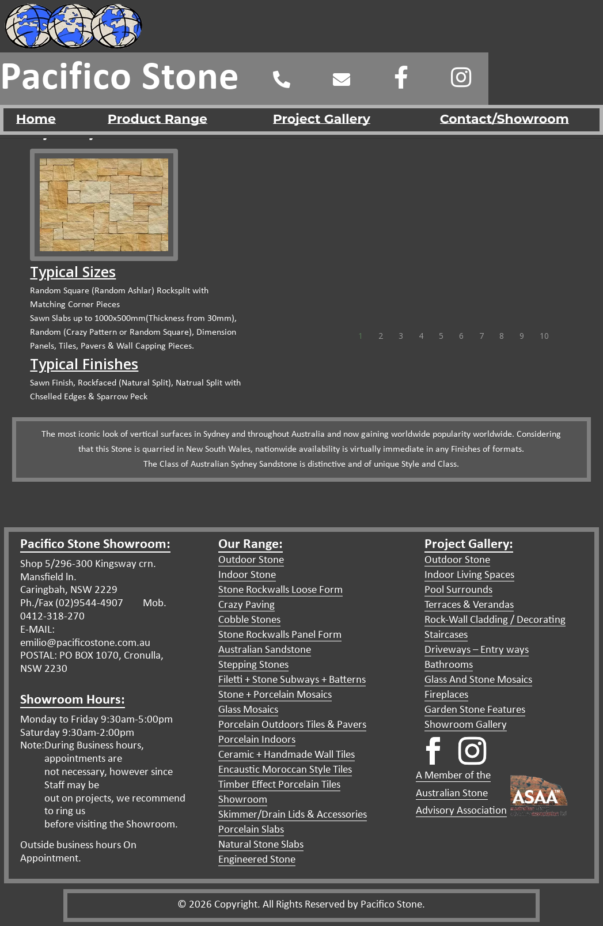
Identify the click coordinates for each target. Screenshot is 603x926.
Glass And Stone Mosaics (478, 680)
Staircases (446, 635)
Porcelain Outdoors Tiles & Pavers (292, 725)
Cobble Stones (249, 620)
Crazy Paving (246, 605)
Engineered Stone (256, 860)
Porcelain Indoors (256, 740)
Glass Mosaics (248, 710)
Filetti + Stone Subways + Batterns (292, 680)
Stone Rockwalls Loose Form (280, 590)
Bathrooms (448, 665)
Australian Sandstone (264, 650)
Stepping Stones (253, 665)
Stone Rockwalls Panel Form (280, 635)
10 (542, 330)
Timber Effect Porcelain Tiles (279, 785)
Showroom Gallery (465, 725)
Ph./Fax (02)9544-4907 (71, 603)
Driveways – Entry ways (476, 650)
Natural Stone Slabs (261, 845)
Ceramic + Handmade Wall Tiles (286, 755)
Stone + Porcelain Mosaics (275, 695)
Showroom (242, 800)
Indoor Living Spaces (469, 575)
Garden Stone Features (474, 710)
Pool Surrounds (458, 590)
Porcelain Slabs (251, 830)
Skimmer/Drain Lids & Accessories (292, 815)
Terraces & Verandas (469, 605)
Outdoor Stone (251, 560)
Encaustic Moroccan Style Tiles (285, 770)
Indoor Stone (247, 575)
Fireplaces (446, 695)
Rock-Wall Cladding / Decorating (495, 620)
